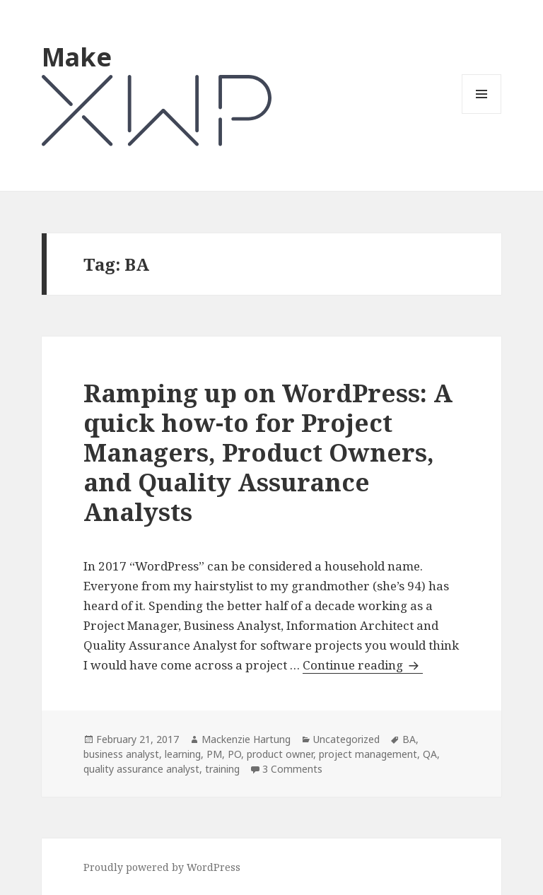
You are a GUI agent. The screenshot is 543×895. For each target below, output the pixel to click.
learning (183, 754)
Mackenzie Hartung (246, 739)
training (222, 769)
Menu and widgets (481, 113)
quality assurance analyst (141, 769)
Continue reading (363, 665)
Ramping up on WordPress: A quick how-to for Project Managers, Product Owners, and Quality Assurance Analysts (267, 452)
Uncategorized (346, 739)
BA (409, 739)
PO (234, 754)
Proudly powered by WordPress (161, 867)
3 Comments (292, 769)
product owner (280, 754)
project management (368, 754)
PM (214, 754)
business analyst (121, 754)
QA (430, 754)
